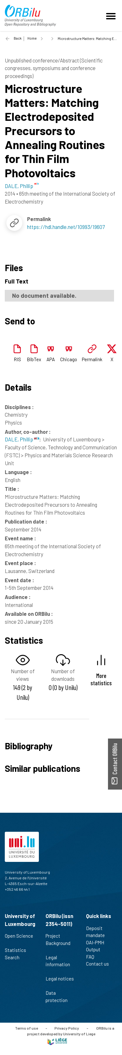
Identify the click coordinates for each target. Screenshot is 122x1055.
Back (18, 38)
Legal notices (60, 982)
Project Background (58, 943)
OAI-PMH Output (96, 946)
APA (51, 359)
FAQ (93, 957)
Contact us (100, 964)
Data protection (59, 996)
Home (32, 38)
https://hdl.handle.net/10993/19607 (66, 227)
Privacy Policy (66, 1028)
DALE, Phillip (22, 439)
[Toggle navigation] (112, 15)
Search (15, 957)
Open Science (19, 939)
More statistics (101, 679)
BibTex (34, 359)
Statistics (18, 950)
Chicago (68, 359)
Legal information (58, 964)
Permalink (92, 359)
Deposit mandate (98, 931)
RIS (17, 359)
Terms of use (26, 1028)
